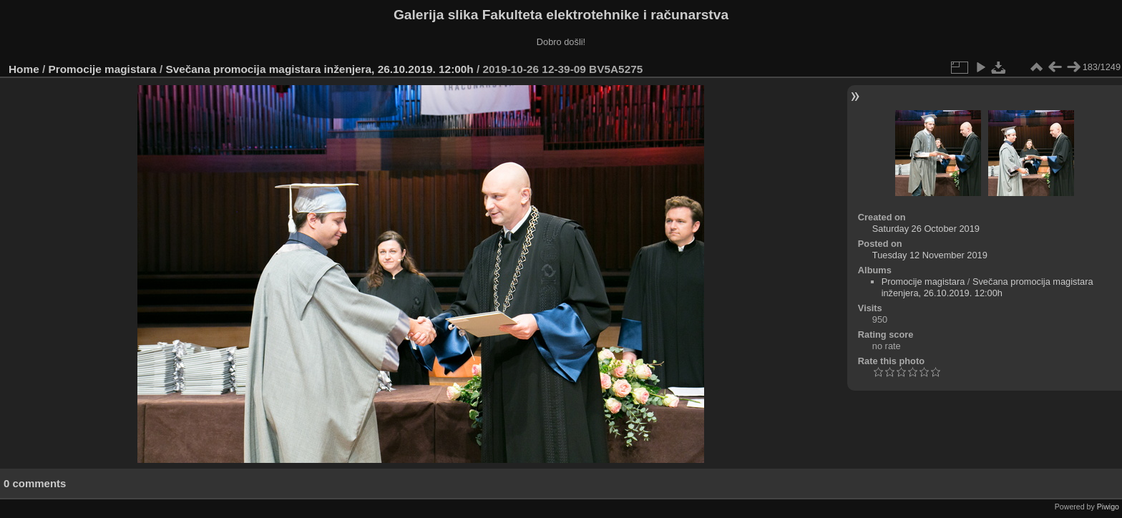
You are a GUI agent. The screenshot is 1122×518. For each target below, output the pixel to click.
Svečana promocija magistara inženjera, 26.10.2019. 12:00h (319, 69)
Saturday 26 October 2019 (926, 228)
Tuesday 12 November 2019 (929, 255)
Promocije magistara (103, 69)
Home (24, 69)
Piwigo (1108, 506)
